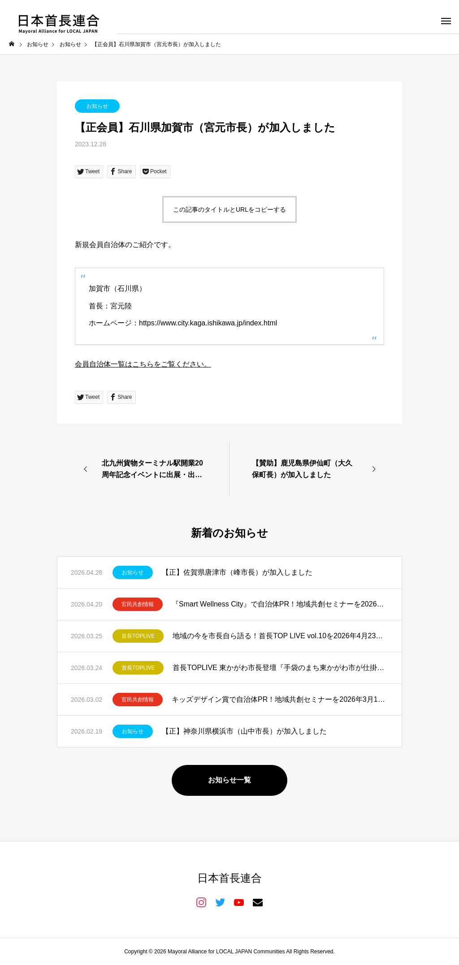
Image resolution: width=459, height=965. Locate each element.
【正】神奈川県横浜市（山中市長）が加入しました (244, 731)
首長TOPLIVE (138, 636)
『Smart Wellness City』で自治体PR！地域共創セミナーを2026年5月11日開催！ (280, 604)
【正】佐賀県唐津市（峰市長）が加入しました (237, 572)
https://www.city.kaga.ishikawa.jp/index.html (208, 323)
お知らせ (97, 106)
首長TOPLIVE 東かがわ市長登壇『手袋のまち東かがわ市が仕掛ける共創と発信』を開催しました (280, 667)
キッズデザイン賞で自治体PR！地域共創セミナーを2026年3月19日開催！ (280, 699)
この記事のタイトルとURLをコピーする (229, 209)
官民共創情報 (137, 604)
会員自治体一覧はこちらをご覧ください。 (143, 364)
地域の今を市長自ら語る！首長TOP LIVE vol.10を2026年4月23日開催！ (280, 636)
